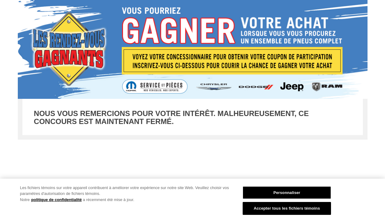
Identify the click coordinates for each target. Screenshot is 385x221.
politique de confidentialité (56, 199)
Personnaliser (286, 192)
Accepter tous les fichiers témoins (287, 208)
